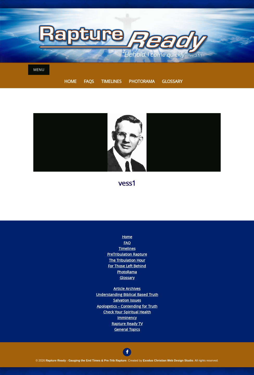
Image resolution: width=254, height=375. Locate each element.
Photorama (142, 81)
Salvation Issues (127, 300)
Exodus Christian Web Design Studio (168, 360)
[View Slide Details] (127, 35)
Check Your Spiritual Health (127, 311)
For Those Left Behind (127, 265)
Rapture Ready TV (127, 323)
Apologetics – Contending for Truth (127, 306)
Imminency (127, 317)
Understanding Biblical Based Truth (127, 294)
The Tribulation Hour (127, 260)
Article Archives (127, 288)
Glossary (172, 81)
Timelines (111, 81)
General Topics (127, 329)
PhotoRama (127, 271)
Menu (38, 69)
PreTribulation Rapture (127, 254)
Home (70, 81)
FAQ (127, 242)
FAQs (89, 81)
